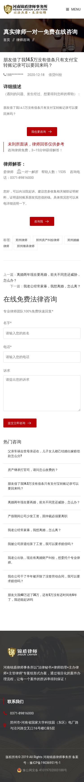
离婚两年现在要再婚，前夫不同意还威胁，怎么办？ (44, 502)
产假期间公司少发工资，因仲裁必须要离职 (37, 515)
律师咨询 (23, 40)
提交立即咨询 (16, 423)
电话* (7, 347)
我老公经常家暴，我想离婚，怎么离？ (52, 286)
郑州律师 (21, 240)
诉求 (6, 371)
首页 (6, 40)
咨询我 (38, 221)
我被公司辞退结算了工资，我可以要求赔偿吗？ (41, 543)
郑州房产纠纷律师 (47, 240)
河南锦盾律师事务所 (57, 757)
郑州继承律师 (25, 246)
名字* (7, 323)
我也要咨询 (38, 131)
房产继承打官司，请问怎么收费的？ (33, 469)
